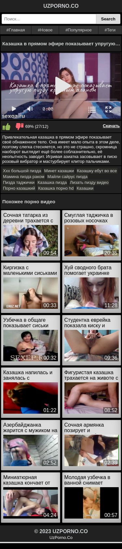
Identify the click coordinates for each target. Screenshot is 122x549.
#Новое (45, 30)
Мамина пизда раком (23, 176)
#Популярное (78, 30)
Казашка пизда (52, 182)
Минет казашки (59, 170)
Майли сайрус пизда (67, 176)
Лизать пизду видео (89, 182)
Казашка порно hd (56, 188)
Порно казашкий (19, 188)
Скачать (111, 125)
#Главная (16, 30)
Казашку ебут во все (97, 170)
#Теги (109, 30)
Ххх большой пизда (22, 170)
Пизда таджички (18, 182)
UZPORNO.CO (60, 6)
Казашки (85, 188)
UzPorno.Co (61, 537)
